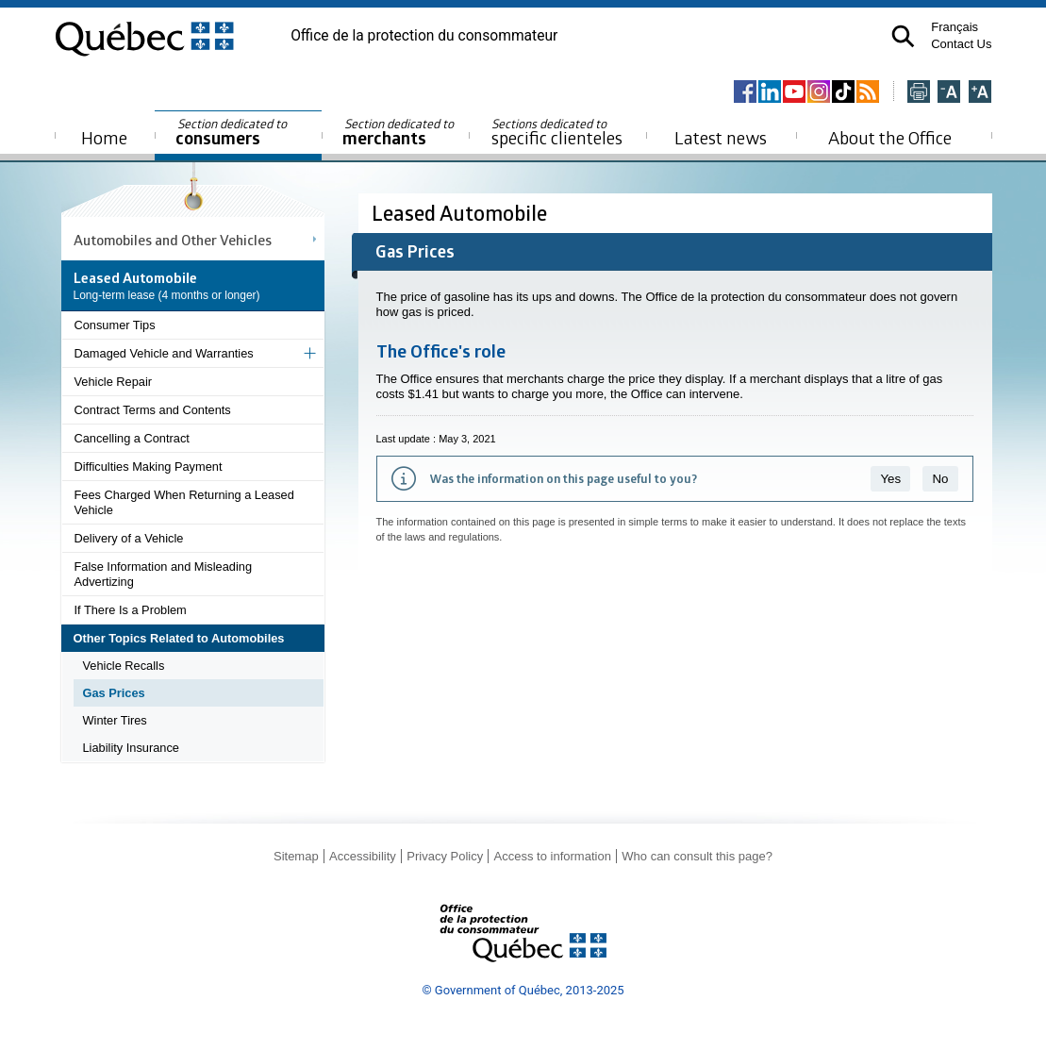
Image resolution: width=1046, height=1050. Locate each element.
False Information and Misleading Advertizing (164, 574)
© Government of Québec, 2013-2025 (522, 990)
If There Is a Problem (131, 610)
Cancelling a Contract (132, 438)
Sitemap (296, 856)
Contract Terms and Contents (153, 410)
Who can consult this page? (697, 856)
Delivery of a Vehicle (129, 538)
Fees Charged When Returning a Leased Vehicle (184, 502)
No (940, 479)
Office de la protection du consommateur (424, 35)
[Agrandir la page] (980, 93)
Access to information (552, 856)
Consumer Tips (115, 325)
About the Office (890, 137)
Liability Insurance (131, 748)
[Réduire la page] (949, 93)
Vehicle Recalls (124, 665)
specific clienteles (557, 132)
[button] (903, 36)
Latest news (720, 137)
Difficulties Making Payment (149, 466)
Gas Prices (114, 693)
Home (104, 137)
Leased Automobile (462, 212)
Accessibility (362, 856)
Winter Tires (115, 720)
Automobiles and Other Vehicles (173, 239)
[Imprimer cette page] (918, 93)
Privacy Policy (445, 856)
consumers (232, 132)
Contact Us (961, 44)
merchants (399, 132)
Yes (890, 479)
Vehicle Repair (114, 382)
